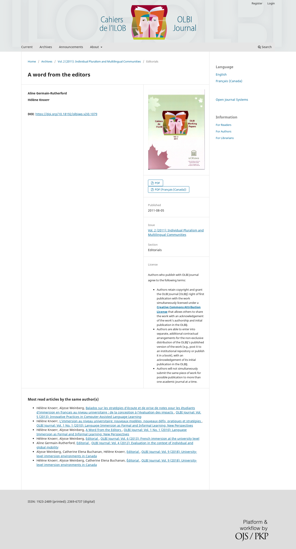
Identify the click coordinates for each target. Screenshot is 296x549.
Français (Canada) (229, 81)
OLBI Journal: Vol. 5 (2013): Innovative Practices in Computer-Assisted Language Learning (119, 414)
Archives (46, 47)
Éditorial (133, 460)
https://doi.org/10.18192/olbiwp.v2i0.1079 (66, 114)
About (95, 47)
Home (32, 61)
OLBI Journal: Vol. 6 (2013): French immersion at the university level (150, 438)
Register (257, 3)
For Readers (223, 125)
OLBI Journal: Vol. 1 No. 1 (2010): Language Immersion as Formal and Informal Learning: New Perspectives (115, 425)
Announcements (71, 47)
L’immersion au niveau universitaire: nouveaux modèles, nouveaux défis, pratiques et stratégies (130, 421)
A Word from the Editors (104, 430)
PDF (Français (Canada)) (170, 189)
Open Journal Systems (232, 99)
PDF (157, 183)
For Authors (223, 131)
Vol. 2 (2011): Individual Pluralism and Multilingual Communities (99, 61)
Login (271, 3)
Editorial (92, 438)
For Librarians (225, 138)
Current (27, 47)
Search (265, 47)
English (221, 74)
